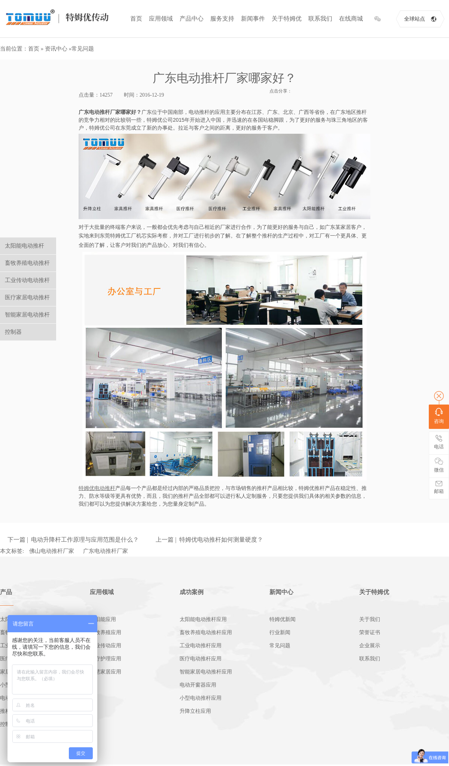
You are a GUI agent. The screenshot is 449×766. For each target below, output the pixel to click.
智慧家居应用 (105, 672)
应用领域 (161, 18)
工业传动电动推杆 (27, 280)
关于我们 (369, 619)
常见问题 (82, 49)
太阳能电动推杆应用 (203, 619)
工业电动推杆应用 (201, 645)
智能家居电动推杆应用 (206, 672)
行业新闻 (279, 632)
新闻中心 (281, 592)
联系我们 (320, 18)
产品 (6, 592)
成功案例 (192, 592)
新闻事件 (253, 18)
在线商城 (351, 18)
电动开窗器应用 (198, 685)
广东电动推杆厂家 (105, 551)
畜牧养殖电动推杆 (27, 263)
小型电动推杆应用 (201, 698)
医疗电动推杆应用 (201, 658)
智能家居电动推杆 (27, 315)
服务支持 (222, 18)
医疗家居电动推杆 (27, 297)
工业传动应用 (105, 645)
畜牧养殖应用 (105, 632)
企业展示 (369, 645)
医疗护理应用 (105, 658)
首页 (136, 18)
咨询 (439, 416)
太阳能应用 (103, 619)
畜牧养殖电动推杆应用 (206, 632)
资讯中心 (56, 49)
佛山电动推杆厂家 (51, 551)
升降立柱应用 (195, 711)
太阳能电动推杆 (24, 246)
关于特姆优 (287, 18)
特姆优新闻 (282, 619)
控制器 (13, 332)
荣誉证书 (369, 632)
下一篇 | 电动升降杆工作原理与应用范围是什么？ (73, 539)
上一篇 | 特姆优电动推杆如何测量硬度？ (209, 539)
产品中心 (192, 18)
